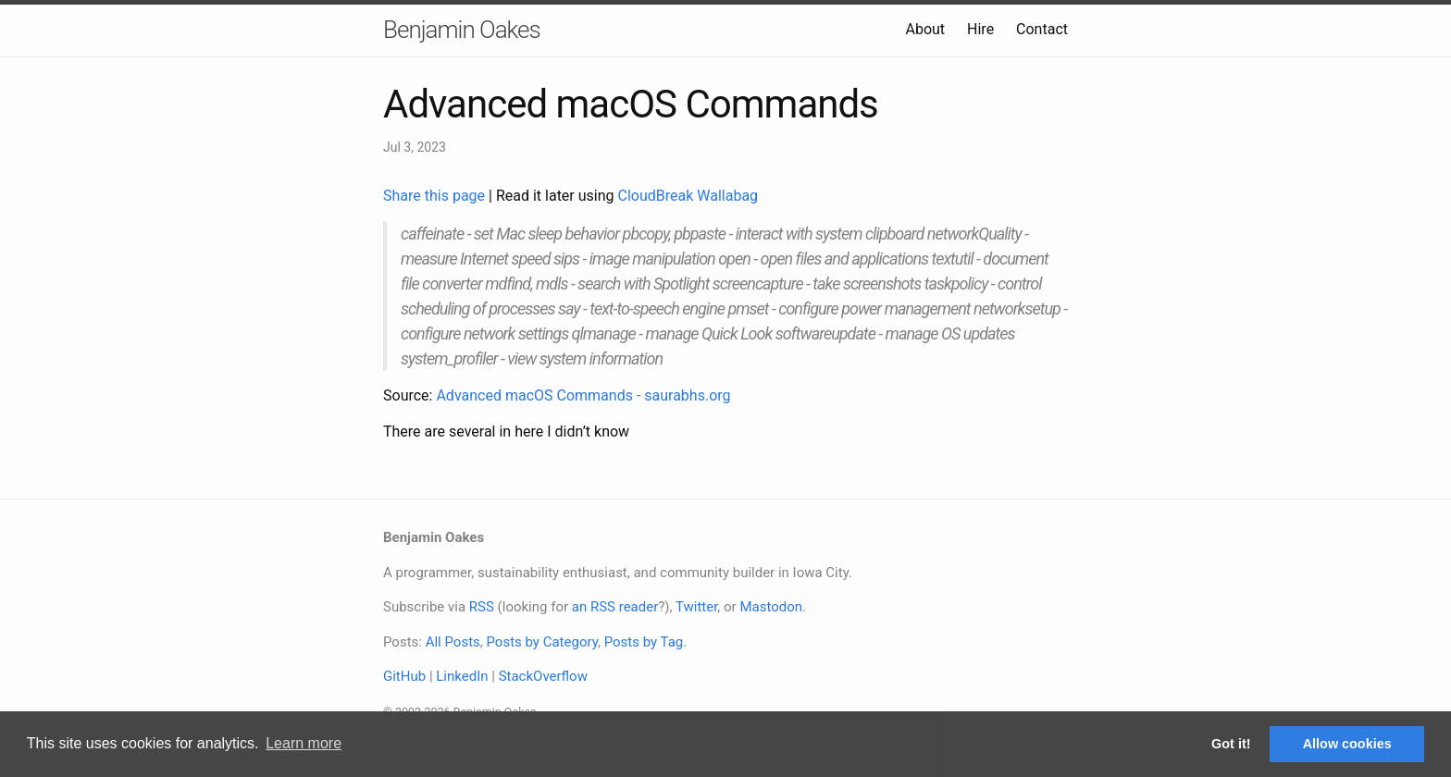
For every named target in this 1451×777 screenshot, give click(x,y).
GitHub (404, 676)
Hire (980, 29)
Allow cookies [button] (1347, 743)
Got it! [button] (1230, 743)
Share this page (436, 195)
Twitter (696, 606)
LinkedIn (462, 676)
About (925, 29)
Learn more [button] (303, 743)
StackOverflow (543, 676)
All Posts (453, 642)
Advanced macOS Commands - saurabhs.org (583, 395)
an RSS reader (615, 606)
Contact (1042, 29)
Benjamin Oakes (461, 29)
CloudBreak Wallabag (688, 195)
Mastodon (770, 606)
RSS (481, 606)
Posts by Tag (644, 642)
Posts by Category (541, 642)
